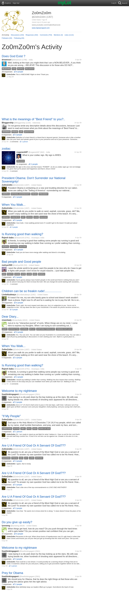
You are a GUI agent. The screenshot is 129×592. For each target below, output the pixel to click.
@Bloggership (19, 123)
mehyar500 (7, 265)
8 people (19, 72)
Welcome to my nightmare (19, 390)
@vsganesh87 (34, 152)
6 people (19, 303)
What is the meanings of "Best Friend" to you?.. (33, 119)
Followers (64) (7, 38)
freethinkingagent (10, 394)
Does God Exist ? (13, 56)
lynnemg (6, 526)
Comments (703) (46, 35)
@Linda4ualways (23, 295)
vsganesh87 (22, 152)
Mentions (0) (58, 35)
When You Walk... (14, 204)
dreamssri (6, 60)
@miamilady (17, 320)
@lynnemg (15, 526)
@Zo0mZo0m (18, 185)
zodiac (6, 148)
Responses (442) (32, 35)
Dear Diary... (10, 316)
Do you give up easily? (17, 522)
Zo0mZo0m (7, 185)
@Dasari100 (19, 238)
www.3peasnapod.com (41, 28)
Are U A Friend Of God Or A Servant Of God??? (34, 445)
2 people (34, 164)
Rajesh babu (8, 238)
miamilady (7, 320)
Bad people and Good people (21, 261)
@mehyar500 (18, 265)
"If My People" (11, 416)
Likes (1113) (69, 35)
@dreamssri (16, 60)
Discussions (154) (17, 35)
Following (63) (19, 38)
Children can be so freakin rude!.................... (31, 291)
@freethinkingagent (27, 394)
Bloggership (7, 123)
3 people (18, 135)
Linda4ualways (9, 294)
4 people (19, 250)
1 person (25, 142)
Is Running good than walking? (22, 234)
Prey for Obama (12, 573)
